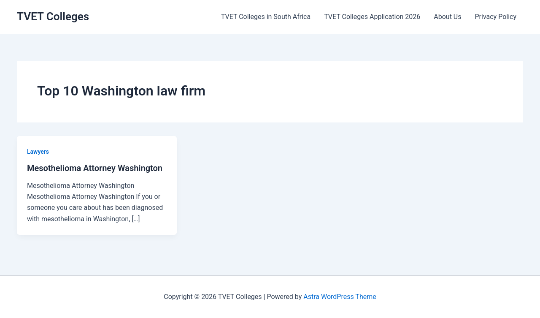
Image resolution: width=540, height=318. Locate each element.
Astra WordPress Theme (339, 297)
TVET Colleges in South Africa (265, 17)
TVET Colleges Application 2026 (372, 17)
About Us (447, 17)
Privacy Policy (496, 17)
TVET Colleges (53, 16)
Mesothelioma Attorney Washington (94, 168)
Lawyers (38, 151)
